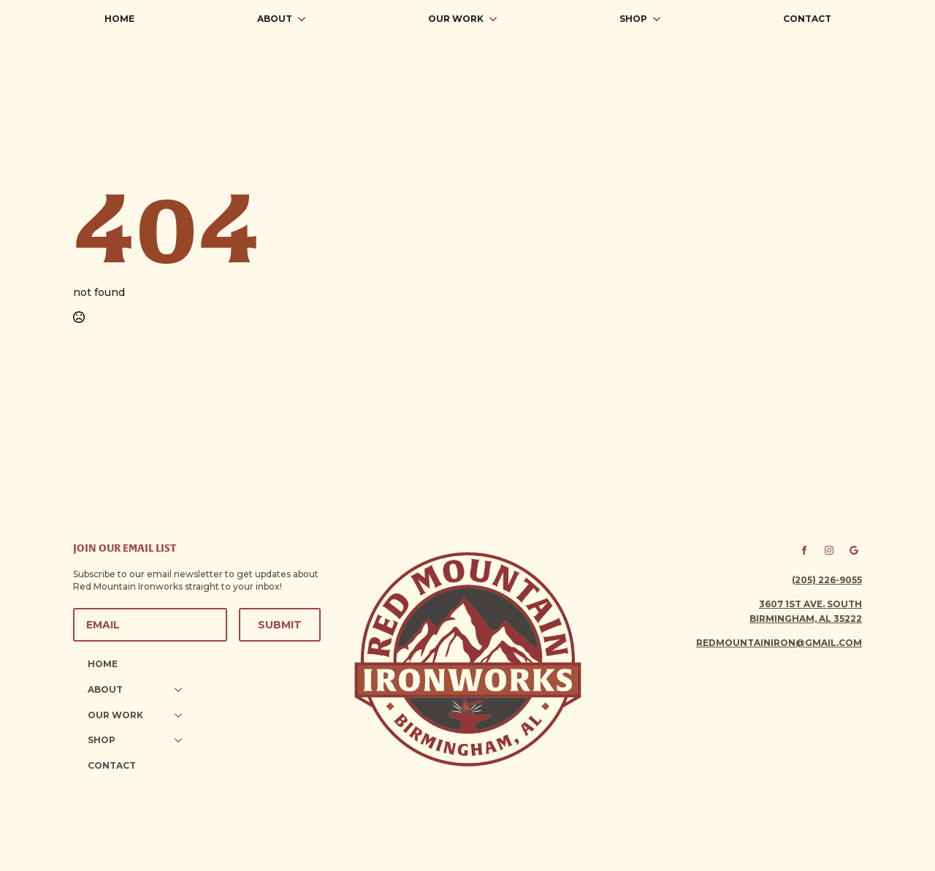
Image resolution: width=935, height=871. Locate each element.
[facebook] (804, 550)
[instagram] (829, 550)
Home (119, 18)
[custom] (854, 550)
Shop (633, 18)
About (274, 18)
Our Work (456, 18)
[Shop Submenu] (661, 19)
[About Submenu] (306, 19)
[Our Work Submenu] (497, 19)
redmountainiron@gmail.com (779, 642)
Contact (807, 18)
